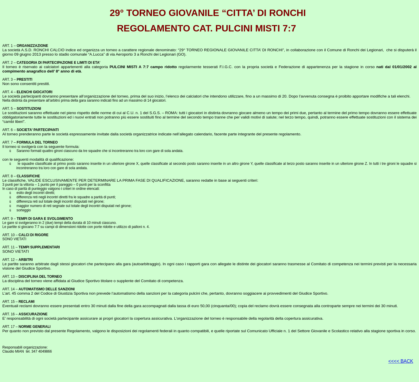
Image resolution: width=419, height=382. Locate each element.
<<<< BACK (400, 361)
